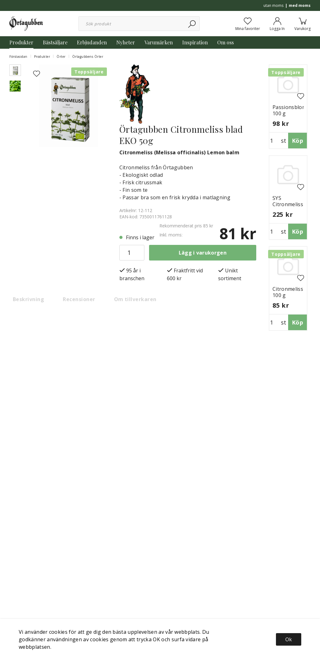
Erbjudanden (92, 42)
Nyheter (125, 42)
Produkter (21, 42)
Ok (288, 639)
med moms (300, 5)
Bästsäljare (55, 42)
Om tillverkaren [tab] (135, 299)
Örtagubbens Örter (87, 56)
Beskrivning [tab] (28, 299)
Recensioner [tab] (79, 299)
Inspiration (195, 42)
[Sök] (192, 23)
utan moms (273, 5)
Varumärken (158, 42)
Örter (61, 56)
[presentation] (15, 70)
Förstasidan (18, 56)
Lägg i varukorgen (203, 252)
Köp (297, 140)
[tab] (15, 70)
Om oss (225, 42)
